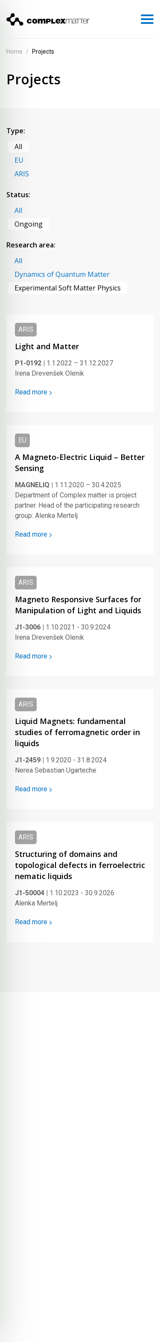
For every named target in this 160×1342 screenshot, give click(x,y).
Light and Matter (47, 346)
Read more (33, 392)
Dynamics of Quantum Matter (62, 274)
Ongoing (29, 224)
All (18, 146)
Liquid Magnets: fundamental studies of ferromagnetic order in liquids (77, 732)
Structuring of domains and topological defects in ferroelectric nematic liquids (80, 865)
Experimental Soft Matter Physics (68, 288)
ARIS (22, 173)
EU (19, 160)
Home (14, 51)
